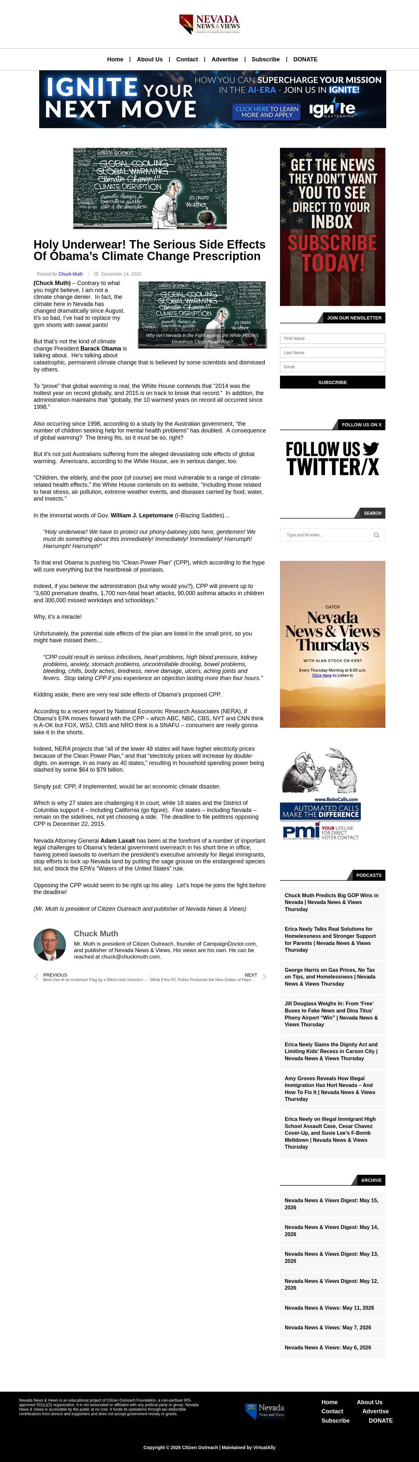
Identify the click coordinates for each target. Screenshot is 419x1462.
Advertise (224, 59)
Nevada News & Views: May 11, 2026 (329, 1308)
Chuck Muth (71, 274)
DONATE (306, 59)
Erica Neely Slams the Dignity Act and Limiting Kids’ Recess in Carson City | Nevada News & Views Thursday (331, 1051)
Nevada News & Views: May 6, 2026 (328, 1347)
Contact (187, 59)
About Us (150, 59)
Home (115, 59)
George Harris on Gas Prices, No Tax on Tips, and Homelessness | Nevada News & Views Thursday (330, 977)
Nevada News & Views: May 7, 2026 (328, 1327)
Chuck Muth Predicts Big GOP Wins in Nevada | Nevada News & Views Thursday (332, 902)
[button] (207, 124)
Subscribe (266, 59)
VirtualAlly (264, 1447)
